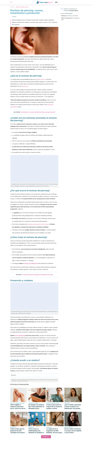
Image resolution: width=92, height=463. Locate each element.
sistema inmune (40, 79)
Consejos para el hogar (52, 403)
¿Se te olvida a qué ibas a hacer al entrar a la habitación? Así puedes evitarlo (72, 406)
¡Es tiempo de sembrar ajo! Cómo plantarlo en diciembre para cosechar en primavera (36, 406)
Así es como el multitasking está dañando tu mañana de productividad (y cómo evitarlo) (36, 431)
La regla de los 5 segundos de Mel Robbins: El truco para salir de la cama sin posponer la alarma (54, 431)
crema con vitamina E (31, 263)
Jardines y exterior (33, 403)
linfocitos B (25, 86)
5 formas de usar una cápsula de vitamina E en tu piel (37, 274)
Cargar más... (46, 436)
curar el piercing (20, 335)
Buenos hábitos (68, 427)
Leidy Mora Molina (73, 10)
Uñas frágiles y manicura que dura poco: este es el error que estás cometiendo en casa (18, 406)
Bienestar (12, 7)
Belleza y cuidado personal (22, 7)
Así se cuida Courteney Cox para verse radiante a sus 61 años (72, 430)
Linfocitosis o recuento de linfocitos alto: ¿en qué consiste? (38, 112)
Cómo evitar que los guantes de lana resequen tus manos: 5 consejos (18, 431)
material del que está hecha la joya (38, 224)
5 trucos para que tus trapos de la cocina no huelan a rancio (54, 406)
